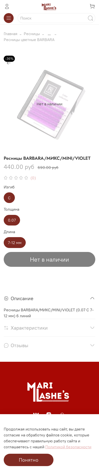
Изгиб (9, 187)
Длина (9, 231)
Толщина (11, 209)
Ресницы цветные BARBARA (29, 39)
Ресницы (32, 33)
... (49, 33)
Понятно (28, 460)
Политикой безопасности (68, 446)
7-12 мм (15, 242)
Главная (10, 33)
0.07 (12, 220)
